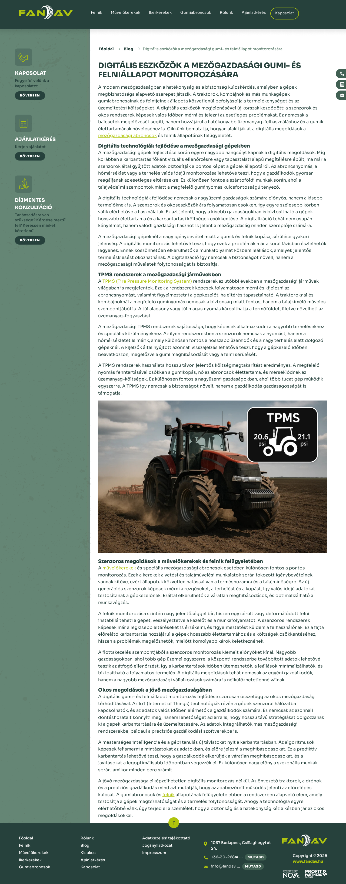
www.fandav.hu (308, 861)
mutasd (256, 857)
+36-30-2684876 (227, 857)
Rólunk (226, 12)
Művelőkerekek (125, 12)
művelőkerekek (119, 568)
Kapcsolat (284, 13)
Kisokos (88, 852)
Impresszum (154, 852)
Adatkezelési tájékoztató (166, 838)
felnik (168, 795)
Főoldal (106, 48)
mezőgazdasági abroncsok (127, 135)
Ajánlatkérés (254, 12)
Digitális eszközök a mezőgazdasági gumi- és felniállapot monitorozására (212, 48)
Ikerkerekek (160, 12)
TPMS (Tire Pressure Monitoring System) (147, 281)
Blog (128, 48)
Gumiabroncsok (195, 12)
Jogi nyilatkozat (157, 845)
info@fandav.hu (226, 866)
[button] (30, 95)
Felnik (96, 12)
